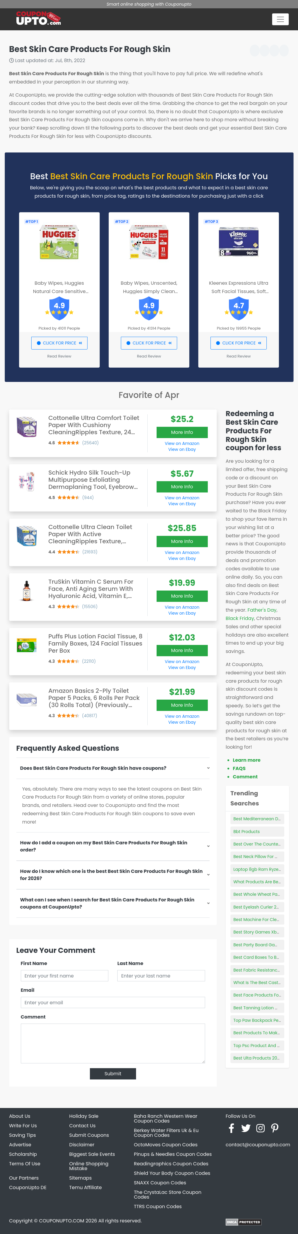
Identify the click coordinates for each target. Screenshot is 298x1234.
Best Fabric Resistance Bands (263, 970)
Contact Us (82, 1125)
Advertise (20, 1144)
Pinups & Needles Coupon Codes (173, 1154)
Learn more (246, 760)
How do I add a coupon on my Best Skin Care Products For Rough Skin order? (104, 846)
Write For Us (23, 1125)
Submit (112, 1073)
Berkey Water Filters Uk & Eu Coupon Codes (166, 1133)
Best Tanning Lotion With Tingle (265, 1008)
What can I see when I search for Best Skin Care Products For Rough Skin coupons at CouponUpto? (107, 903)
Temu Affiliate (85, 1187)
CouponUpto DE (28, 1187)
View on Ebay (182, 449)
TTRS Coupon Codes (158, 1206)
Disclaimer (81, 1144)
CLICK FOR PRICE (59, 343)
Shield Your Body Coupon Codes (172, 1173)
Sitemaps (80, 1178)
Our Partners (24, 1178)
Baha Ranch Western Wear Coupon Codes (165, 1118)
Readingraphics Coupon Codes (171, 1163)
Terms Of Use (24, 1163)
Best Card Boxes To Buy (257, 957)
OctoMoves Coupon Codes (166, 1144)
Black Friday (240, 618)
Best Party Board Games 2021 (263, 945)
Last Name (130, 963)
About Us (19, 1116)
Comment (33, 1016)
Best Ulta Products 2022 (257, 1058)
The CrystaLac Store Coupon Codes (168, 1194)
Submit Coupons (89, 1135)
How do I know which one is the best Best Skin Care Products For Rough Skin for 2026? (111, 875)
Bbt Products (246, 832)
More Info (182, 432)
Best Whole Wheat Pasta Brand (265, 894)
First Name (34, 963)
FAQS (239, 768)
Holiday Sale (84, 1116)
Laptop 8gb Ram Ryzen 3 (259, 869)
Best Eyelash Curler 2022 (258, 907)
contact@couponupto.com (258, 1144)
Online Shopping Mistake (89, 1166)
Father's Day (262, 610)
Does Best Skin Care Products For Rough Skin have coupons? (93, 768)
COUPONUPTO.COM (61, 1220)
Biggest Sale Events (92, 1154)
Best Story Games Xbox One (262, 932)
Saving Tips (22, 1135)
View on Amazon (182, 443)
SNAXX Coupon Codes (160, 1182)
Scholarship (23, 1154)
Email (28, 990)
